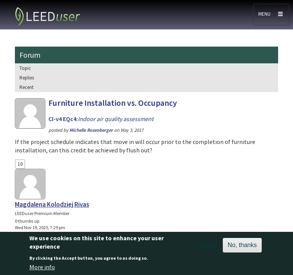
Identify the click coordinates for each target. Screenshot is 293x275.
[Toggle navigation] (271, 15)
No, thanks (242, 247)
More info (42, 269)
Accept (208, 247)
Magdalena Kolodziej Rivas (52, 204)
